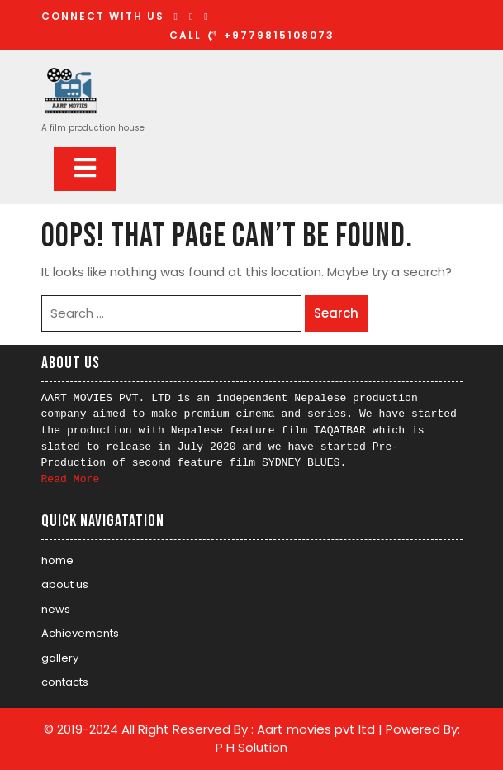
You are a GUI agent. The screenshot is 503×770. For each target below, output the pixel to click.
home (57, 560)
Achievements (80, 633)
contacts (64, 682)
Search (336, 313)
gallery (59, 658)
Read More (70, 479)
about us (64, 584)
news (55, 609)
